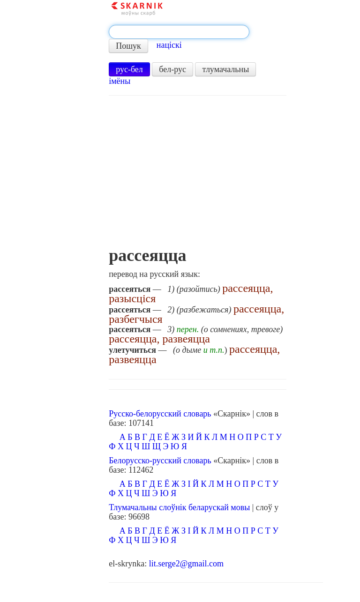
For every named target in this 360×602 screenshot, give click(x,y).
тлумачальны (225, 69)
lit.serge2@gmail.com (186, 563)
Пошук (128, 46)
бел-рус (172, 69)
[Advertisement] (197, 175)
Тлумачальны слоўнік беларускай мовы (179, 507)
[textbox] (179, 32)
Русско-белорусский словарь (160, 413)
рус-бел (129, 69)
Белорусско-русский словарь (160, 460)
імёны (119, 81)
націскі (169, 45)
